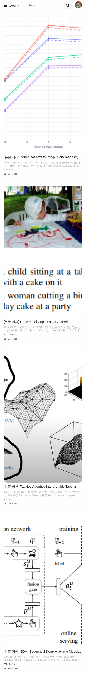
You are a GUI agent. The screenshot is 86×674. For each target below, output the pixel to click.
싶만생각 (14, 5)
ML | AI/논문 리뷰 (11, 174)
